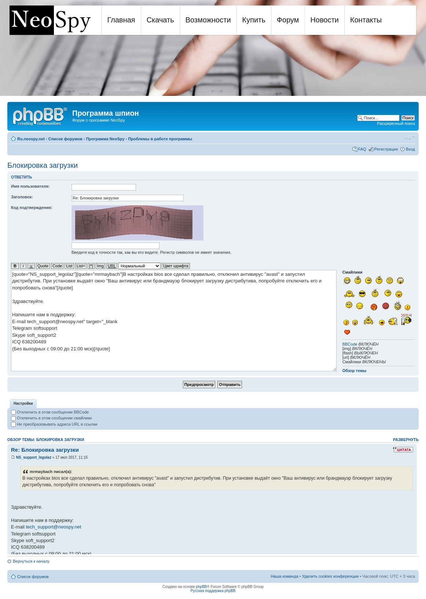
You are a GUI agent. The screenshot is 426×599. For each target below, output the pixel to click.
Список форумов (65, 139)
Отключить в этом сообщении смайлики (51, 418)
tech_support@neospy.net (53, 527)
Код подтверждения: (31, 207)
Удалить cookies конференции (330, 576)
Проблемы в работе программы (160, 139)
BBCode (349, 344)
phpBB (201, 587)
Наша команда (284, 576)
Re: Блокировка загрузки (45, 450)
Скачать (160, 20)
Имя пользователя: (30, 186)
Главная (121, 20)
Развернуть (406, 439)
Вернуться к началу (31, 561)
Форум (288, 20)
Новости (325, 20)
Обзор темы (354, 370)
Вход (410, 149)
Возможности (208, 20)
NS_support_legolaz (33, 457)
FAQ (362, 149)
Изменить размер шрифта (409, 137)
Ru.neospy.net (31, 139)
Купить (253, 20)
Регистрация (386, 149)
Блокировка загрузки (42, 165)
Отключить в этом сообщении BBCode (50, 412)
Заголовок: (22, 197)
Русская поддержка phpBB (212, 591)
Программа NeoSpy (105, 139)
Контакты (366, 20)
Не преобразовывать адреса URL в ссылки (54, 424)
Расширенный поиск (396, 123)
